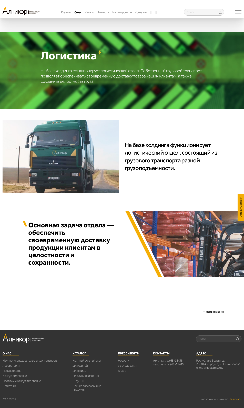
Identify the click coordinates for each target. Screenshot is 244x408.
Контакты (141, 12)
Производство (12, 371)
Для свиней (80, 365)
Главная (66, 12)
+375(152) (171, 360)
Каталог (90, 12)
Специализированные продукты (87, 387)
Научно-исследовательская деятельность (30, 360)
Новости (103, 12)
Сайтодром (235, 399)
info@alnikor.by (214, 368)
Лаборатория (11, 365)
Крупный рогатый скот (87, 360)
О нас (78, 12)
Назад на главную (215, 311)
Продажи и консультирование (22, 381)
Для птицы (79, 371)
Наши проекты (122, 12)
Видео (122, 371)
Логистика (9, 386)
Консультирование (15, 376)
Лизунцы (78, 381)
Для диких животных (86, 376)
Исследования (127, 365)
